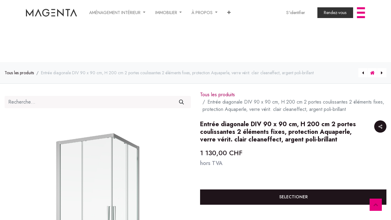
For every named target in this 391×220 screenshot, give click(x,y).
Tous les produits (19, 73)
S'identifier (295, 12)
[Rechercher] (181, 102)
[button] (229, 13)
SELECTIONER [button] (293, 197)
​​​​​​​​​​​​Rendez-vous (335, 12)
